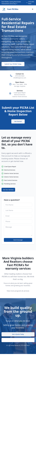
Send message (18, 240)
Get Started (18, 121)
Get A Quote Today (18, 334)
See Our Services (8, 190)
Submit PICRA (18, 340)
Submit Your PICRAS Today (13, 64)
